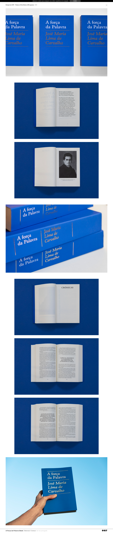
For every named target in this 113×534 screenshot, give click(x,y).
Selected (27, 531)
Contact (33, 531)
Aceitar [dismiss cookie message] (75, 0)
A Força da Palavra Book (14, 531)
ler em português (42, 531)
